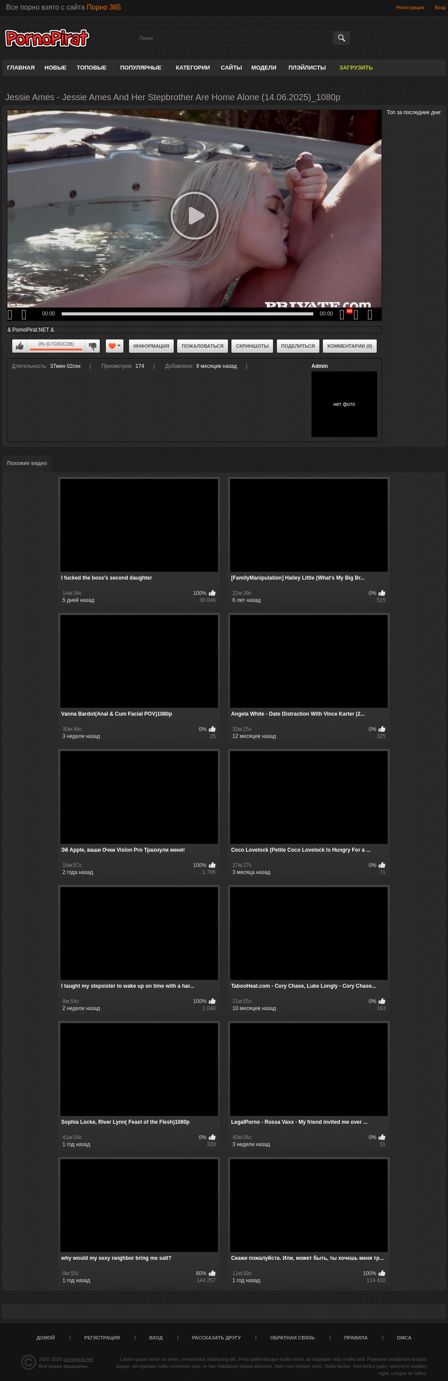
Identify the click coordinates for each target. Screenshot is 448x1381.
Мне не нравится (92, 346)
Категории (193, 67)
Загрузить (356, 67)
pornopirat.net (78, 1359)
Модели (264, 67)
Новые (55, 67)
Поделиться (298, 346)
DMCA (404, 1337)
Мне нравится (19, 346)
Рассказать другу (216, 1337)
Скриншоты (252, 346)
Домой (46, 1337)
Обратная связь (292, 1337)
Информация (151, 346)
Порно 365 (104, 7)
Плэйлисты (307, 67)
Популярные (140, 67)
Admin (320, 366)
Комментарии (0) (349, 346)
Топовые (92, 67)
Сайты (231, 67)
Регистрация (410, 7)
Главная (21, 67)
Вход (440, 7)
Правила (356, 1337)
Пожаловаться (203, 346)
